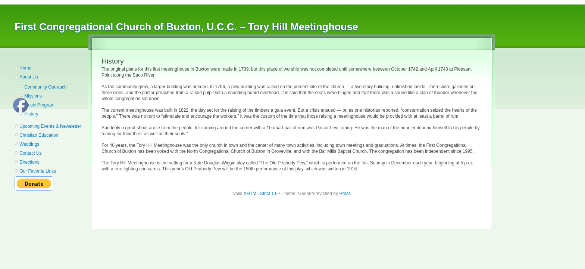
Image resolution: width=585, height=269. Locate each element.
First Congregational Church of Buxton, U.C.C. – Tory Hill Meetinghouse (186, 27)
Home (25, 68)
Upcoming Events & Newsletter (50, 126)
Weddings (29, 144)
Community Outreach (45, 87)
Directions (29, 162)
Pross (345, 193)
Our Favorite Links (37, 171)
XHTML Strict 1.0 (261, 193)
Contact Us (30, 153)
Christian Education (38, 135)
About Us (28, 77)
